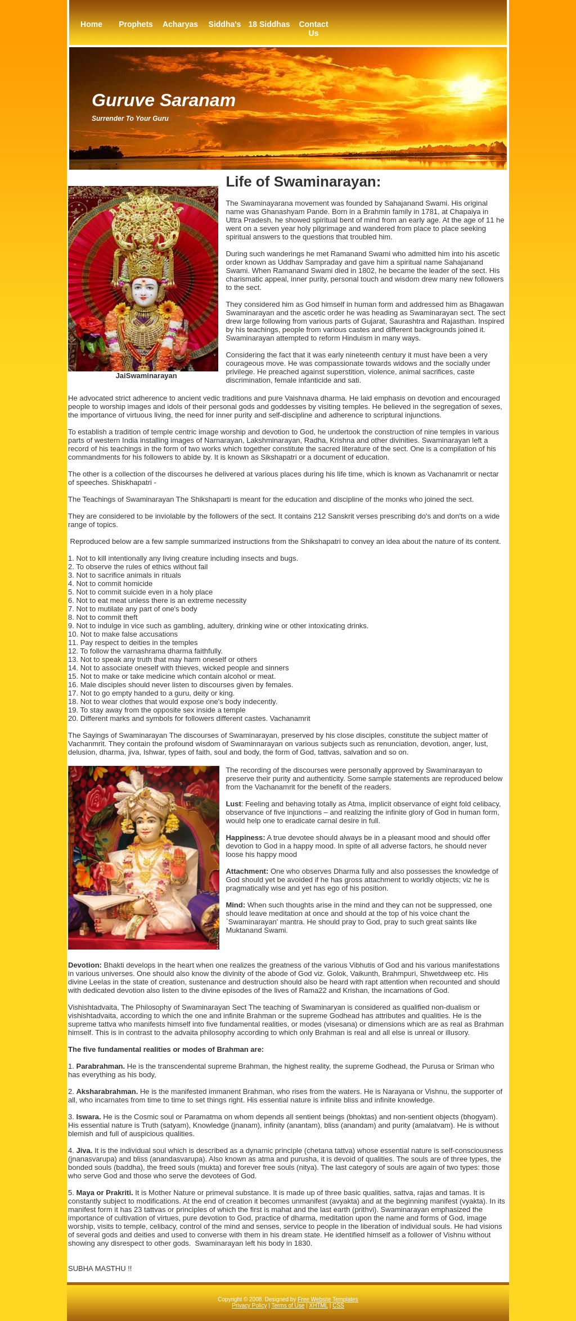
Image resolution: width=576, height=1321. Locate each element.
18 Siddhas (269, 24)
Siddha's (225, 24)
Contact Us (313, 29)
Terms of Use (287, 1305)
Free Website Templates (328, 1299)
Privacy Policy (249, 1305)
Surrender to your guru (130, 118)
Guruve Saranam (164, 100)
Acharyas (180, 24)
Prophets (136, 24)
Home (91, 24)
